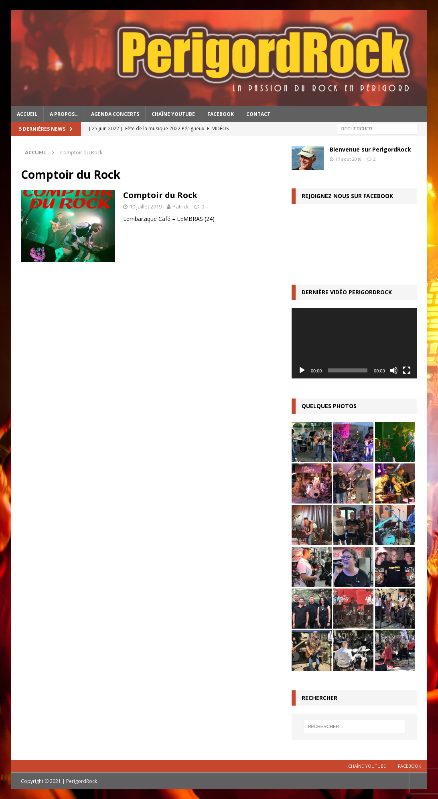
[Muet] (394, 370)
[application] (354, 343)
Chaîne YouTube (173, 114)
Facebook (220, 114)
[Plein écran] (407, 370)
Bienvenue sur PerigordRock (370, 149)
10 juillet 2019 (146, 206)
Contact (258, 114)
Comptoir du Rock (160, 195)
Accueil (27, 114)
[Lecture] (302, 370)
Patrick (180, 206)
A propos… (64, 114)
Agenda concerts (115, 114)
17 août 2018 (348, 159)
